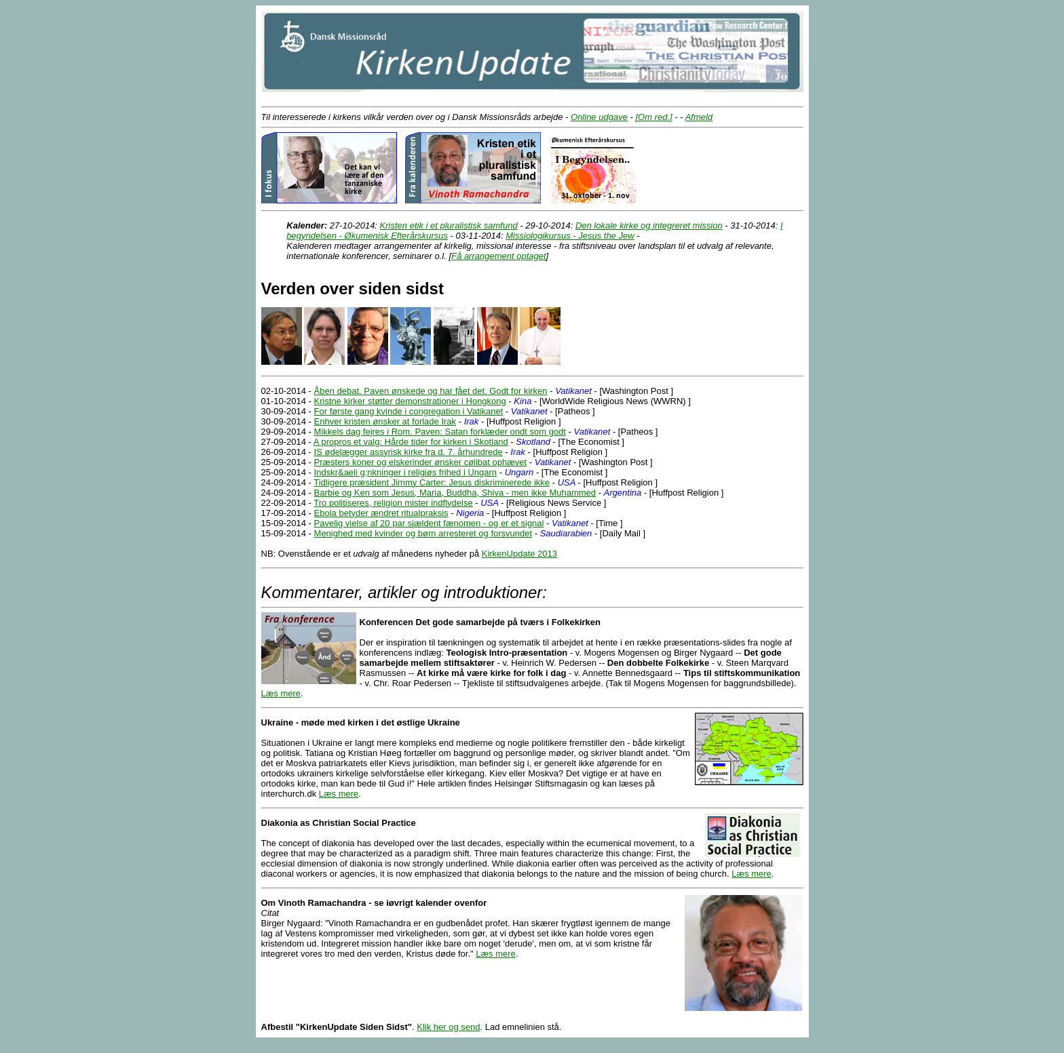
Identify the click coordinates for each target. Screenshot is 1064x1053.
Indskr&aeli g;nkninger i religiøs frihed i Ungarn (405, 472)
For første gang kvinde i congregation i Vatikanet (409, 411)
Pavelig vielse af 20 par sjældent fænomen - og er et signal (429, 523)
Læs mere (281, 693)
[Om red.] (653, 117)
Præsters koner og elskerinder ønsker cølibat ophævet (420, 462)
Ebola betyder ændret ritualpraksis (381, 513)
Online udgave (599, 117)
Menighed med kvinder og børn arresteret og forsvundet (423, 533)
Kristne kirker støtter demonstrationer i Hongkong (410, 401)
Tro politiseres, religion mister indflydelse (393, 503)
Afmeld (698, 117)
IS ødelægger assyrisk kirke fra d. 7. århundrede (408, 452)
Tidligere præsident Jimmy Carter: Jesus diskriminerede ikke (432, 482)
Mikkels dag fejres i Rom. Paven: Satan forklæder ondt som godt (440, 431)
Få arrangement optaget (498, 256)
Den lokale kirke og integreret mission (649, 225)
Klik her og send (448, 1027)
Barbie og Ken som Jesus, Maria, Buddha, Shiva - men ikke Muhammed (455, 493)
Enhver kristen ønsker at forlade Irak (385, 421)
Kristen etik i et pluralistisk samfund (449, 225)
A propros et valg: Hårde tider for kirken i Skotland (411, 442)
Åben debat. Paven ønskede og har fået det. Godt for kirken (431, 391)
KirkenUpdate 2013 (519, 554)
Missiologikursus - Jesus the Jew (570, 236)
